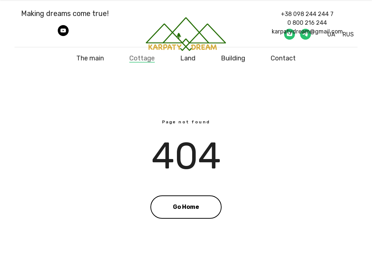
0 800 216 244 (307, 22)
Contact (283, 58)
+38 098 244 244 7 (307, 14)
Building (233, 58)
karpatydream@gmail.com (307, 31)
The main (90, 58)
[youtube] (63, 34)
